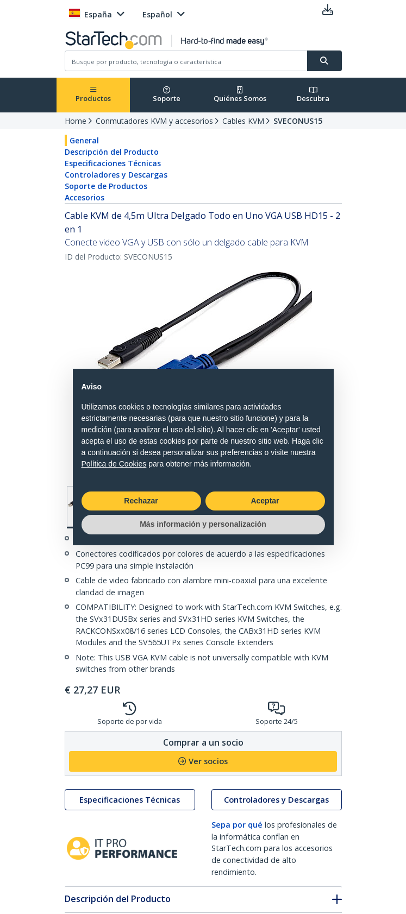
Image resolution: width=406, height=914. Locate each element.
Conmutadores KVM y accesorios (154, 121)
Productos (93, 94)
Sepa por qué (237, 825)
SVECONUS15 (297, 121)
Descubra (313, 94)
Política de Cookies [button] (114, 463)
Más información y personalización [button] (203, 524)
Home (75, 121)
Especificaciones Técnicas (113, 163)
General (84, 140)
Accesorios (84, 197)
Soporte (166, 94)
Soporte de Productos (106, 186)
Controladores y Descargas (116, 174)
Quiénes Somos (240, 94)
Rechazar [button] (141, 500)
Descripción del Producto (112, 152)
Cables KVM (243, 121)
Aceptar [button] (265, 500)
